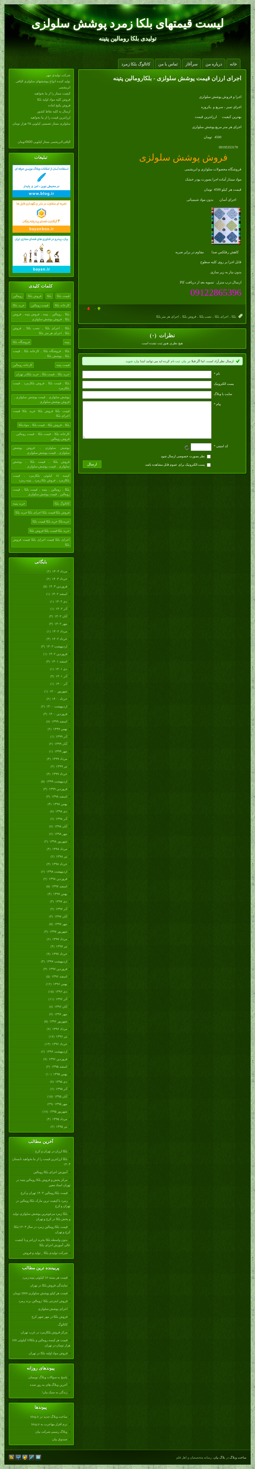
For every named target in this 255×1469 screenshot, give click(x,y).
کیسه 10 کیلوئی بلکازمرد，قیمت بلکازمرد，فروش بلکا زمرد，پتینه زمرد (41, 478)
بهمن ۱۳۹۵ (60, 1074)
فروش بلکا (35, 296)
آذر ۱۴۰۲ (61, 608)
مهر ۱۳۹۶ (61, 1014)
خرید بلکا (19, 305)
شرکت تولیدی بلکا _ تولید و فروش (45, 1253)
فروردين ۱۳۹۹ (58, 789)
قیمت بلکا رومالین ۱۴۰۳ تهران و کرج (44, 1193)
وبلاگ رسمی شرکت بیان (51, 1431)
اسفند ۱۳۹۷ (59, 886)
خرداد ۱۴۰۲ (59, 638)
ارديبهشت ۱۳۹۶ (57, 1051)
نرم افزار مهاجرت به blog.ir (49, 1424)
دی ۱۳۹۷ (61, 901)
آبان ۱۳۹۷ (61, 916)
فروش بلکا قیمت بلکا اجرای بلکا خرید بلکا (42, 512)
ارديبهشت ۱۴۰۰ (57, 706)
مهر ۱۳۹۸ (61, 833)
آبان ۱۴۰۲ (61, 616)
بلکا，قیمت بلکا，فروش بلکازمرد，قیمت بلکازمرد (41, 385)
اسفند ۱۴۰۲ (59, 594)
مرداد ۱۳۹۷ (60, 939)
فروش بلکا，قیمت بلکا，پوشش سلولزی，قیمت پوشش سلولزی (41, 464)
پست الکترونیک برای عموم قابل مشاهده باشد (175, 471)
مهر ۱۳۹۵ (61, 1104)
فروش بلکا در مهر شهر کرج (50, 1316)
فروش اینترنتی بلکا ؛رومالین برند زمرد (43, 1301)
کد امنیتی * (221, 453)
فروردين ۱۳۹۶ (58, 1059)
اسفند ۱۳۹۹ (59, 721)
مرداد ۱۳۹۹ (60, 758)
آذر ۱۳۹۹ (61, 736)
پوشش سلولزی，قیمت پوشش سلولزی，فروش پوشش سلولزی (41, 399)
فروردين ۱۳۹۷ (58, 969)
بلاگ (222, 1457)
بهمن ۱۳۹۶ (60, 984)
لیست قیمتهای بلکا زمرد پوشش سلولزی (127, 23)
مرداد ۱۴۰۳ (60, 571)
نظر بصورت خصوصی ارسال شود (183, 463)
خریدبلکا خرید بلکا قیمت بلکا (51, 521)
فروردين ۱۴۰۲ (58, 654)
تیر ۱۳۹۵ (61, 1126)
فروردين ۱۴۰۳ (58, 586)
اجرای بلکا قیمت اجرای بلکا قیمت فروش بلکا (41, 542)
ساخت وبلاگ (238, 1457)
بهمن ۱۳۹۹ (60, 729)
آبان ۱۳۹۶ (61, 1006)
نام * (217, 373)
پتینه (67, 342)
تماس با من (168, 64)
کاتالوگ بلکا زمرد (135, 64)
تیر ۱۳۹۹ (61, 766)
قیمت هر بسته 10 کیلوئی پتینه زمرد (45, 1277)
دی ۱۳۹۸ (61, 811)
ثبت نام (175, 361)
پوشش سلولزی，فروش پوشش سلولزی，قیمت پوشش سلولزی (41, 450)
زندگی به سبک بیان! (54, 1392)
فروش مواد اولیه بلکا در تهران (48, 1353)
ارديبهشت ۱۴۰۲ (57, 646)
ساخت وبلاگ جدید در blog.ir (48, 1416)
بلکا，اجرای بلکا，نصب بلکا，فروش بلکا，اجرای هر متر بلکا (41, 330)
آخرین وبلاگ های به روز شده (48, 1384)
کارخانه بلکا (62, 305)
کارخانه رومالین (22, 365)
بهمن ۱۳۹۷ (60, 893)
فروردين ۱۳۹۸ (58, 878)
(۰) (154, 335)
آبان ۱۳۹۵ (61, 1096)
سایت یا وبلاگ (223, 394)
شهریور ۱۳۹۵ (58, 1111)
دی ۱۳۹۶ (61, 991)
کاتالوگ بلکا (62, 503)
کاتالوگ (63, 1324)
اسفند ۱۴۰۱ (59, 661)
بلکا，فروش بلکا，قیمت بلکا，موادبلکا (44, 425)
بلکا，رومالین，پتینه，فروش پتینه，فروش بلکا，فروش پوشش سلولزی (41, 316)
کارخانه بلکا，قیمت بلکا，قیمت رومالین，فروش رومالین (41, 436)
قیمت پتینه (63, 365)
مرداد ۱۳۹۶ (60, 1029)
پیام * (217, 404)
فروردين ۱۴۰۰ (58, 714)
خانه (233, 64)
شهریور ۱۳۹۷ (58, 931)
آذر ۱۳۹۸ (61, 818)
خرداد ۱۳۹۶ (59, 1044)
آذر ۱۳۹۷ (61, 909)
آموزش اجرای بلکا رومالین (50, 1172)
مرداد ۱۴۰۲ (60, 631)
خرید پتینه (19, 503)
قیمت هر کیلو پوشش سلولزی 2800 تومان (40, 1293)
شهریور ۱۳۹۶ (58, 1021)
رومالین (17, 296)
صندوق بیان (59, 1439)
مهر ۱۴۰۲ (61, 623)
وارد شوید (132, 361)
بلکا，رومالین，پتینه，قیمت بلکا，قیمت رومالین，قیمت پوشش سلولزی (41, 492)
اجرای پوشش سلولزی (53, 1308)
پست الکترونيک (224, 383)
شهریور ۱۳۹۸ (58, 841)
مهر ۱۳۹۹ (61, 751)
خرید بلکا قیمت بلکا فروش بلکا (50, 530)
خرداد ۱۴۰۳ (59, 578)
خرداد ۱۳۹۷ (59, 953)
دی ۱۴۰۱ (61, 669)
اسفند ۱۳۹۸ (59, 796)
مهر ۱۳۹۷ (61, 924)
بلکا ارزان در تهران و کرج (51, 1151)
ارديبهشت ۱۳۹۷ (57, 961)
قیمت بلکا (63, 296)
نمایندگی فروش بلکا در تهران (49, 1285)
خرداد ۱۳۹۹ (59, 774)
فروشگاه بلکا (21, 342)
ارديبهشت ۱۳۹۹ (57, 781)
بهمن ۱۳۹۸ (60, 804)
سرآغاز (191, 64)
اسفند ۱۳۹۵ (59, 1066)
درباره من (213, 64)
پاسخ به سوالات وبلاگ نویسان (47, 1377)
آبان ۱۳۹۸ (61, 826)
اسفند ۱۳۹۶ (59, 976)
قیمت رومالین (40, 305)
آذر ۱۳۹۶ (61, 999)
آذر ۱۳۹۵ (61, 1089)
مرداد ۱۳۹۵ (60, 1119)
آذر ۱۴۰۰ (61, 683)
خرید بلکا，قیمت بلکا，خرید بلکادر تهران (43, 374)
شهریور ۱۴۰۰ (58, 691)
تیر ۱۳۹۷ (61, 946)
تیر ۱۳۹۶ (61, 1036)
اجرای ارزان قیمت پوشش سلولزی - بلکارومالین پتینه (177, 78)
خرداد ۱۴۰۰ (59, 698)
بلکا (49, 296)
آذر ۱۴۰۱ (61, 676)
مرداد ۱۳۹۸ (60, 849)
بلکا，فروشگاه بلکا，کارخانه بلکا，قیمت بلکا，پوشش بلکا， (41, 353)
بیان (183, 361)
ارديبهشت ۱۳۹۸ (57, 871)
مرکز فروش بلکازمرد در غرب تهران (44, 1332)
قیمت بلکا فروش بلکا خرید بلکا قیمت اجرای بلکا (41, 413)
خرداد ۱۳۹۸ (59, 864)
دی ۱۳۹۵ (61, 1081)
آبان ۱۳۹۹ (61, 743)
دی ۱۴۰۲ (61, 601)
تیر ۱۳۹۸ (61, 856)
